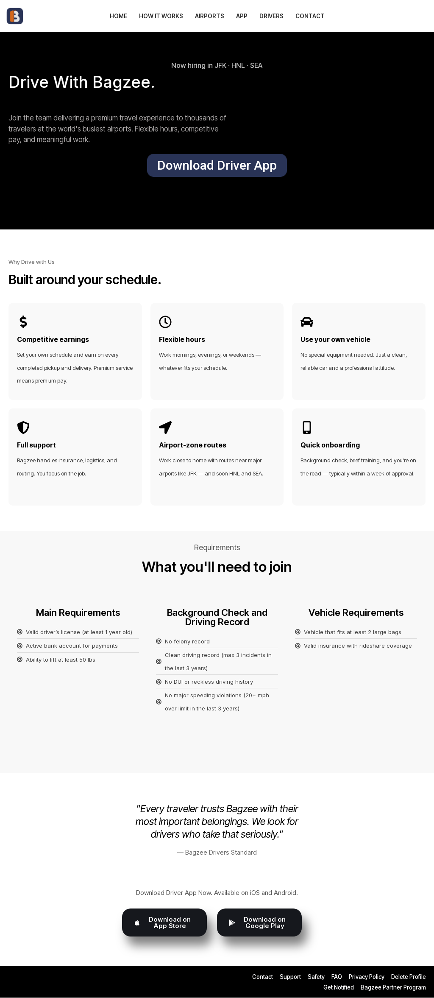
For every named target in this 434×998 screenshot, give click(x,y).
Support (290, 977)
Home (118, 16)
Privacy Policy (366, 977)
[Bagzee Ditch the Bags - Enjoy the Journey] (17, 16)
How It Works (161, 16)
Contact (310, 16)
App (242, 16)
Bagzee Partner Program (393, 987)
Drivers (271, 16)
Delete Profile (408, 977)
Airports (209, 16)
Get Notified (338, 987)
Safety (316, 977)
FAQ (336, 977)
